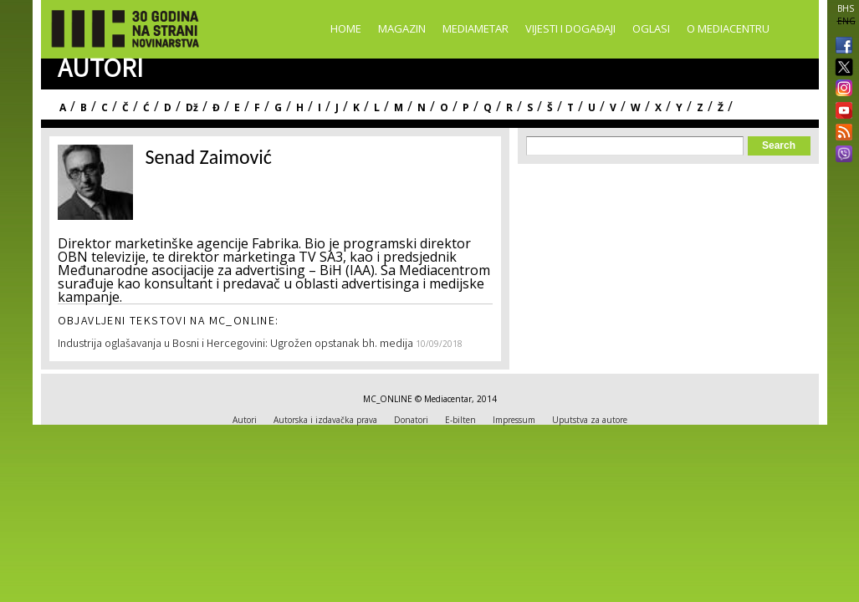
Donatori (411, 420)
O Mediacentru (728, 28)
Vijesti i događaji (570, 28)
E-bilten (460, 420)
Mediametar (475, 28)
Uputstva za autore (589, 420)
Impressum (514, 420)
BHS (845, 8)
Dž (192, 107)
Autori (245, 420)
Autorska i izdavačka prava (325, 420)
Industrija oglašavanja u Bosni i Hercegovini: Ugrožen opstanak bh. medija (237, 344)
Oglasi (651, 28)
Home (345, 28)
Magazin (402, 28)
